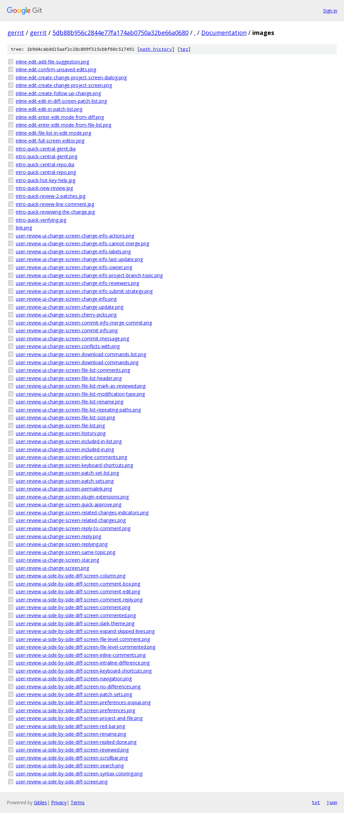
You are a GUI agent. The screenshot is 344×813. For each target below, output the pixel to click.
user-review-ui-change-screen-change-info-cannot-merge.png (82, 243)
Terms (78, 802)
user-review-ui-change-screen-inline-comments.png (71, 457)
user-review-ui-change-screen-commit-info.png (67, 330)
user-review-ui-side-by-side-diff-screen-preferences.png (75, 710)
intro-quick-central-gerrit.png (46, 156)
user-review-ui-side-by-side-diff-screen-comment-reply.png (79, 599)
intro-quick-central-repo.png (46, 172)
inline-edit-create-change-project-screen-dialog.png (71, 77)
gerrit (15, 33)
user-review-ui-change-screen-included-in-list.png (69, 441)
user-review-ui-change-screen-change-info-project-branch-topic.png (89, 275)
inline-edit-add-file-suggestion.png (52, 61)
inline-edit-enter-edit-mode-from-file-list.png (63, 125)
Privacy (59, 802)
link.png (24, 227)
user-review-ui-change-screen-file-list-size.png (65, 417)
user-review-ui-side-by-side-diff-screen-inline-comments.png (80, 655)
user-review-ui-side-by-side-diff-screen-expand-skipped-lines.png (85, 631)
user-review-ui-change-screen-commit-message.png (72, 338)
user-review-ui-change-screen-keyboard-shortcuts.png (74, 465)
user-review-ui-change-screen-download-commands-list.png (81, 354)
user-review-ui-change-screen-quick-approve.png (68, 504)
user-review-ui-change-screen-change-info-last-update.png (79, 259)
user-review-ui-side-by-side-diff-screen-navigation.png (74, 678)
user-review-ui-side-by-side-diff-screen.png (62, 781)
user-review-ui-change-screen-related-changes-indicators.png (82, 512)
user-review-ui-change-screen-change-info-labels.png (73, 251)
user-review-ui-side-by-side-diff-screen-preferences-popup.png (83, 702)
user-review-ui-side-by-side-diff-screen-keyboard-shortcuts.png (84, 671)
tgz (184, 49)
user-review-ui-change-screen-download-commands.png (77, 362)
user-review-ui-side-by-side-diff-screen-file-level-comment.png (83, 639)
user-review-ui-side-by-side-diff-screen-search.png (70, 765)
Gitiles (40, 802)
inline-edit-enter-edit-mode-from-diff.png (60, 117)
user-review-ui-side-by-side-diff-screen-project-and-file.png (79, 718)
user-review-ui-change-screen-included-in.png (65, 449)
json (332, 802)
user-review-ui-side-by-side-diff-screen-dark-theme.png (75, 623)
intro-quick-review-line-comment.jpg (55, 204)
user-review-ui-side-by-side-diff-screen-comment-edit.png (78, 591)
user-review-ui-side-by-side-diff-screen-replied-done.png (76, 742)
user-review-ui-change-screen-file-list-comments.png (73, 370)
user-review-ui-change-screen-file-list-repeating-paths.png (78, 409)
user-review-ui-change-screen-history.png (60, 433)
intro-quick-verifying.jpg (41, 220)
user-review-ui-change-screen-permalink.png (64, 488)
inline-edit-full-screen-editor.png (50, 140)
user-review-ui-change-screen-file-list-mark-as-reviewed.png (80, 386)
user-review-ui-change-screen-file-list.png (60, 425)
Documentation (224, 33)
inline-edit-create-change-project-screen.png (64, 85)
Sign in (330, 10)
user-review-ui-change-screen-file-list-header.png (69, 378)
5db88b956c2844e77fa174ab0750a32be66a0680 (120, 33)
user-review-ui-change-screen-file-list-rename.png (69, 401)
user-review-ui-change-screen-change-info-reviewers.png (77, 283)
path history (156, 49)
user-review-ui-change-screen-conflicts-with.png (68, 346)
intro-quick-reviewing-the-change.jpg (55, 212)
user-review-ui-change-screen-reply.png (58, 536)
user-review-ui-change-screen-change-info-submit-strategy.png (84, 291)
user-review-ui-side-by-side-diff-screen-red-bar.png (70, 726)
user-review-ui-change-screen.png (52, 568)
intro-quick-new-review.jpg (44, 188)
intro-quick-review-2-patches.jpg (50, 196)
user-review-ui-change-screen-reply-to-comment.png (73, 528)
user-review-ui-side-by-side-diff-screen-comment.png (73, 607)
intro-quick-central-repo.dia (45, 164)
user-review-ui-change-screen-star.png (57, 560)
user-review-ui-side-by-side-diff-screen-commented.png (76, 615)
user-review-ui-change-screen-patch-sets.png (65, 481)
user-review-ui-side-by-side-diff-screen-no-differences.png (78, 686)
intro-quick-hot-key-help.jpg (45, 180)
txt (316, 802)
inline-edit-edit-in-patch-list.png (49, 109)
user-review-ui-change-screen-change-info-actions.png (75, 235)
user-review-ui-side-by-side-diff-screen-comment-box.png (78, 584)
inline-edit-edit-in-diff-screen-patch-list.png (61, 101)
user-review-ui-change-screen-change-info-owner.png (74, 267)
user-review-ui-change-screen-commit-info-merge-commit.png (84, 322)
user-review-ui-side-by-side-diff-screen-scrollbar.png (72, 758)
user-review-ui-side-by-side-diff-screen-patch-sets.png (74, 694)
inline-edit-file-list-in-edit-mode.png (53, 133)
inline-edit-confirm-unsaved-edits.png (56, 69)
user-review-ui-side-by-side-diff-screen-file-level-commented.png (85, 647)
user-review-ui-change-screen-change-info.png (66, 299)
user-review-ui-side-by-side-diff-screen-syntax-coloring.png (79, 773)
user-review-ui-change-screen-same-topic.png (65, 552)
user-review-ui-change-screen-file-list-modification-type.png (80, 394)
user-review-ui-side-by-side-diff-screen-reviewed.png (72, 749)
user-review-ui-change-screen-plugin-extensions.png (72, 497)
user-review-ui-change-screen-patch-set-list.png (67, 473)
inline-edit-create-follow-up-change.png (58, 93)
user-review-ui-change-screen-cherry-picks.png (66, 314)
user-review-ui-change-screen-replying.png (62, 544)
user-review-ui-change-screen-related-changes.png (71, 520)
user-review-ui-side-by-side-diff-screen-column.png (70, 575)
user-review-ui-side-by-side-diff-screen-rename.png (71, 734)
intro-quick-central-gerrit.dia (46, 148)
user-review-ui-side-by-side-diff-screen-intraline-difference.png (82, 662)
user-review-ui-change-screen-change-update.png (69, 307)
